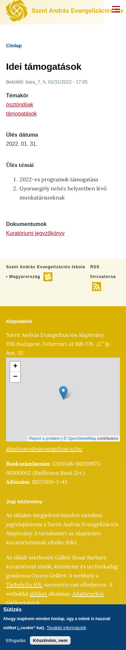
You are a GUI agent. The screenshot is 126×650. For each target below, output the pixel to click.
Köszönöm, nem (50, 640)
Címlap (14, 45)
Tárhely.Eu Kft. (24, 584)
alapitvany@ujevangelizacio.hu (44, 448)
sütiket (38, 593)
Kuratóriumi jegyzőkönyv (35, 233)
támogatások (21, 114)
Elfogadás (16, 640)
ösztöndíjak (19, 104)
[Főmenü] (116, 9)
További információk (66, 627)
